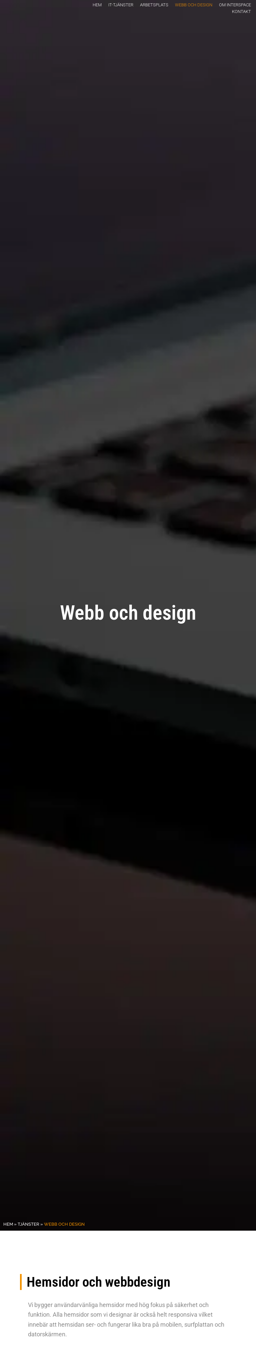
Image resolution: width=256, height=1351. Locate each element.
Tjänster (28, 1224)
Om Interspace (235, 4)
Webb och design (193, 4)
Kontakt (241, 11)
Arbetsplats (154, 4)
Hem (97, 4)
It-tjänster (120, 4)
